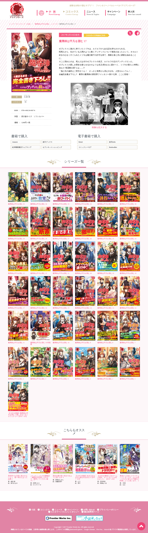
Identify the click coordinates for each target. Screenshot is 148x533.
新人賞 (134, 13)
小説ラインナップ (54, 13)
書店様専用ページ (91, 512)
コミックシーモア (85, 147)
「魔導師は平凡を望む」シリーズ (45, 24)
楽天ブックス (47, 142)
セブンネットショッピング (52, 147)
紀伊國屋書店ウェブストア (21, 147)
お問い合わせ (89, 510)
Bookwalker (113, 147)
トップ (11, 24)
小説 (33, 510)
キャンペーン (113, 13)
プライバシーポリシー (109, 510)
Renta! (81, 142)
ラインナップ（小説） (23, 24)
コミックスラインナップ (71, 13)
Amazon (15, 142)
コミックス (45, 510)
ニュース (92, 13)
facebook (137, 33)
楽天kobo (112, 142)
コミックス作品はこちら (96, 35)
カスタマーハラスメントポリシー (65, 512)
